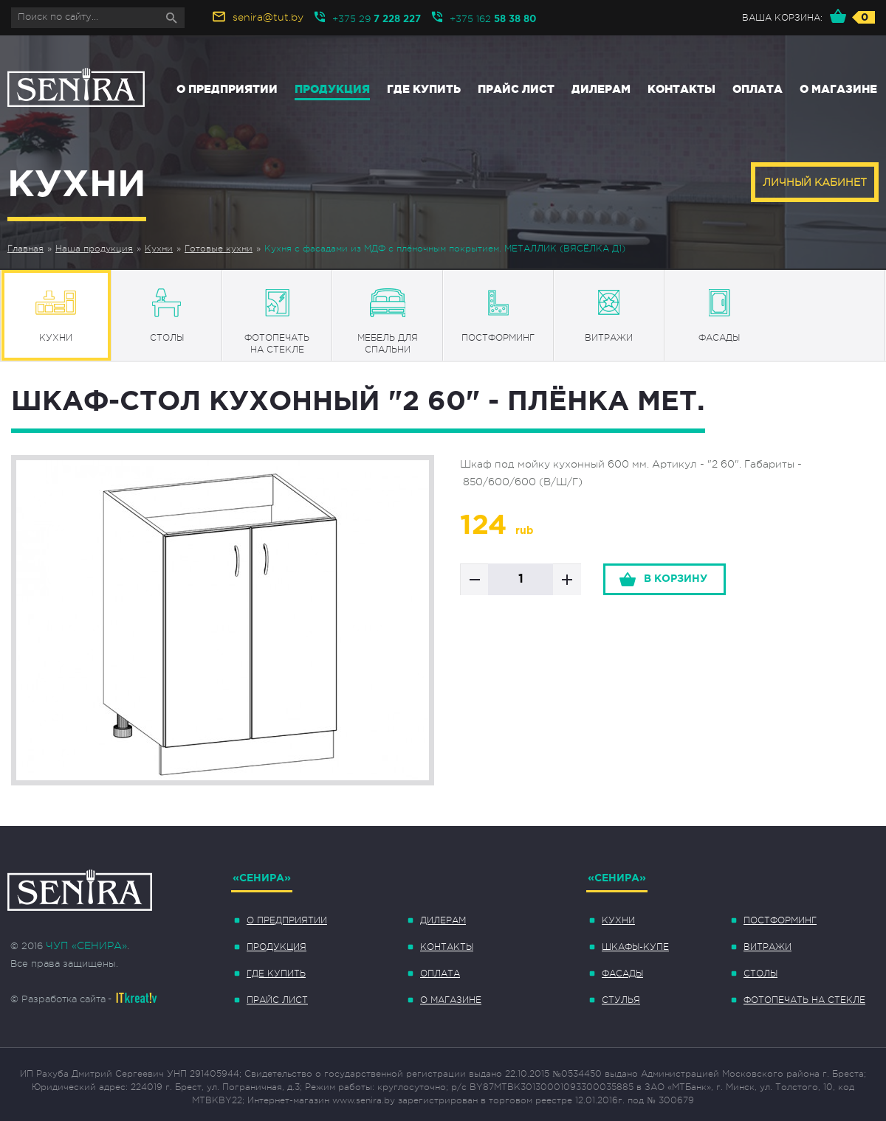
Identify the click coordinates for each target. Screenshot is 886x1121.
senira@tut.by (268, 17)
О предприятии (227, 89)
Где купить (424, 89)
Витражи (767, 947)
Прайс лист (516, 89)
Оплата (757, 89)
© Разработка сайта (58, 998)
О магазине (838, 89)
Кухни (159, 248)
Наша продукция (94, 248)
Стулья (621, 1000)
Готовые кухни (219, 248)
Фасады (622, 973)
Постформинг (780, 920)
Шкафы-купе (635, 947)
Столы (760, 973)
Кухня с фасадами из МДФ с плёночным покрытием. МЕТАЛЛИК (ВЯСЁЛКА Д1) (444, 248)
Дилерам (601, 89)
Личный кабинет (815, 182)
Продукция (332, 89)
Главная (25, 248)
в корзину (675, 579)
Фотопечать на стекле (804, 1000)
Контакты (681, 89)
